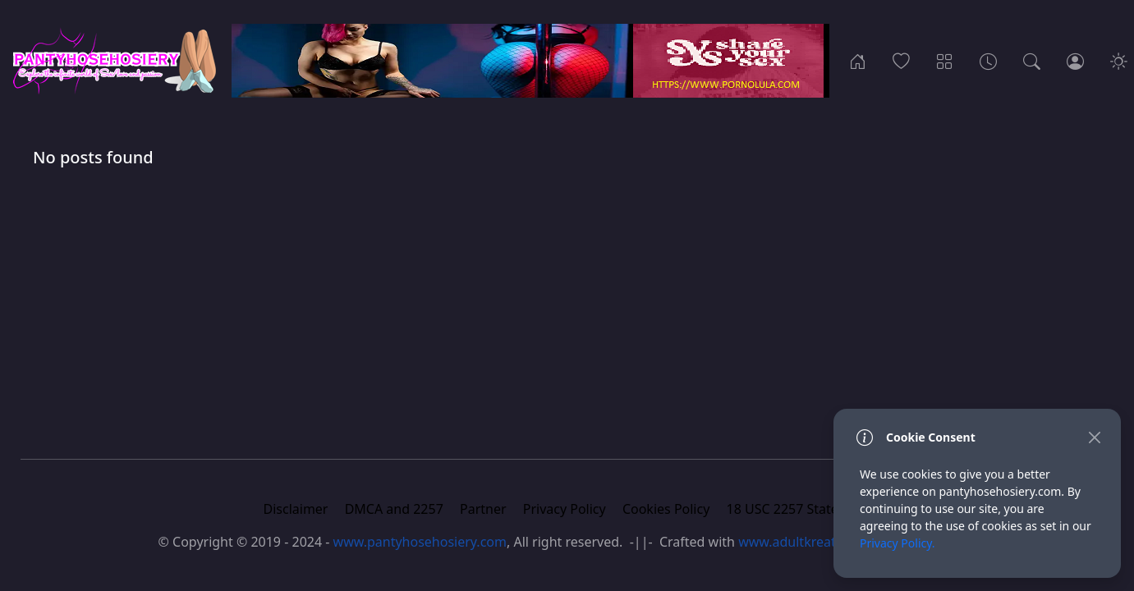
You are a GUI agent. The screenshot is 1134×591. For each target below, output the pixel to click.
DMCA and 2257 (394, 509)
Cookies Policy (665, 509)
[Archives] (988, 60)
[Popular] (901, 60)
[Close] (1094, 437)
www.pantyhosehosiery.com (420, 542)
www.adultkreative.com (810, 542)
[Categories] (945, 60)
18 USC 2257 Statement (799, 509)
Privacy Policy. (897, 543)
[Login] (1075, 60)
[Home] (857, 60)
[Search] (1032, 60)
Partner (483, 509)
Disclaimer (296, 509)
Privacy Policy (564, 509)
